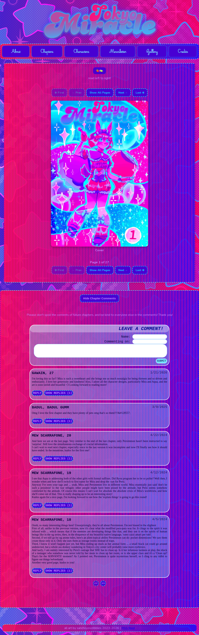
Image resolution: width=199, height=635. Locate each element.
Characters (81, 52)
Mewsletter (118, 52)
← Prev (76, 93)
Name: (125, 337)
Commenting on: (117, 342)
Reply (37, 396)
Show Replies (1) (58, 396)
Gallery (152, 52)
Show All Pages (100, 93)
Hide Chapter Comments (99, 299)
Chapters (47, 52)
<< (96, 586)
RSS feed (128, 631)
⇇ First (59, 93)
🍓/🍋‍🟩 (99, 71)
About (15, 52)
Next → (123, 93)
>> (103, 586)
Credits (183, 52)
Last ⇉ (140, 93)
